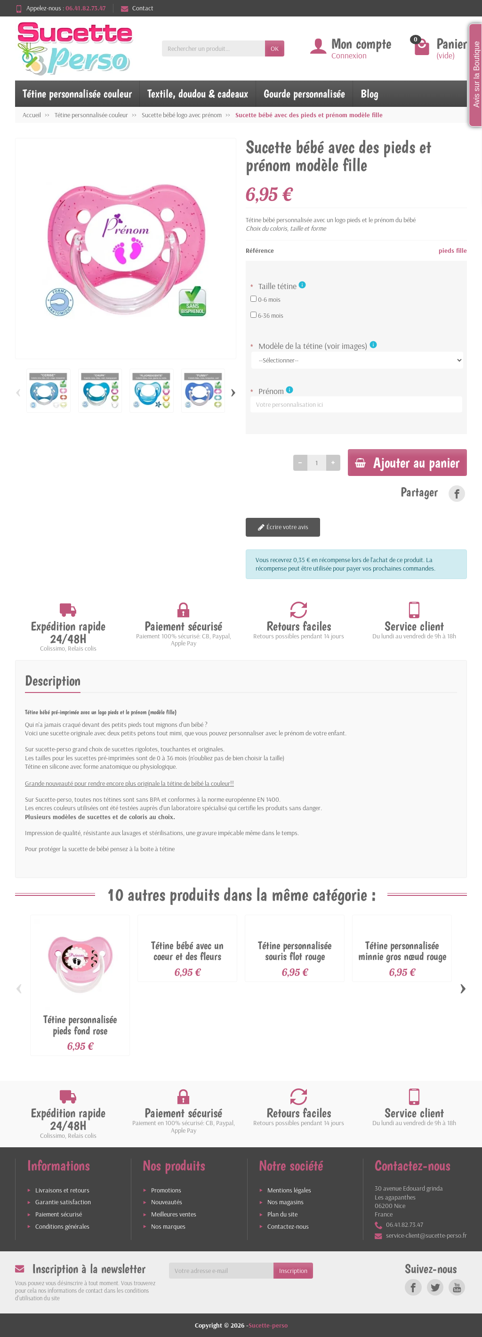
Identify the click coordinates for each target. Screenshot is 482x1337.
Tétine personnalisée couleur (77, 93)
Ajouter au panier (405, 462)
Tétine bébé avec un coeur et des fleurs (187, 951)
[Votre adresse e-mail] (221, 1271)
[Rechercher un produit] (213, 48)
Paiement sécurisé (58, 1214)
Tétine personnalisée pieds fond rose (80, 1025)
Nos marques (168, 1226)
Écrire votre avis (282, 527)
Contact (137, 8)
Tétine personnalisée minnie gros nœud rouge (402, 951)
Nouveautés (166, 1202)
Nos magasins (285, 1202)
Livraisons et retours (62, 1190)
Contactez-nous (288, 1226)
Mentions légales (289, 1190)
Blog (369, 93)
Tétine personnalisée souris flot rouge (294, 951)
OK (275, 48)
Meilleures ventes (173, 1214)
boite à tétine (157, 849)
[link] (457, 494)
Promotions (166, 1190)
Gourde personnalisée (304, 93)
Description (52, 681)
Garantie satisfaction (63, 1202)
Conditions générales (62, 1226)
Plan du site (282, 1214)
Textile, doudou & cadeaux (197, 93)
